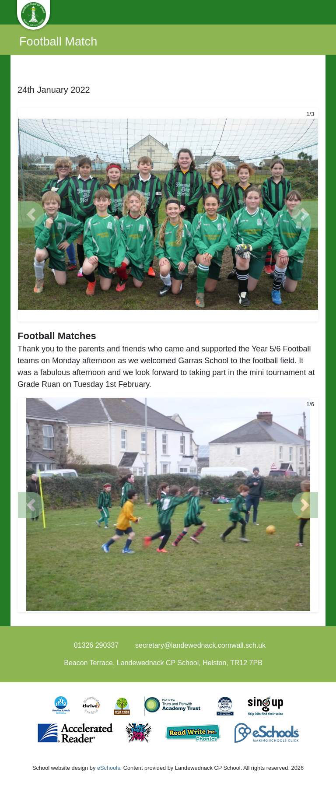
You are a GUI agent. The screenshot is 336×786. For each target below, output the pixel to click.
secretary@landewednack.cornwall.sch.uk (200, 645)
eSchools (108, 768)
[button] (31, 214)
